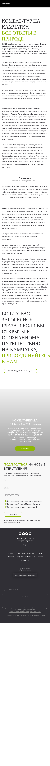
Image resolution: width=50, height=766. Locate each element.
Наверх (25, 583)
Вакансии (10, 594)
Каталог (10, 591)
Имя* (7, 517)
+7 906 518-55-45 (25, 606)
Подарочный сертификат (26, 594)
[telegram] (23, 571)
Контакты (25, 598)
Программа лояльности (25, 591)
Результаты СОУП (35, 649)
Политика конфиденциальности (19, 649)
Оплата (40, 594)
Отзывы (39, 591)
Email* (7, 523)
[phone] (18, 530)
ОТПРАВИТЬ (18, 554)
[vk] (20, 571)
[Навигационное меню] (47, 3)
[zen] (30, 571)
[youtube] (26, 571)
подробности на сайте (38, 653)
